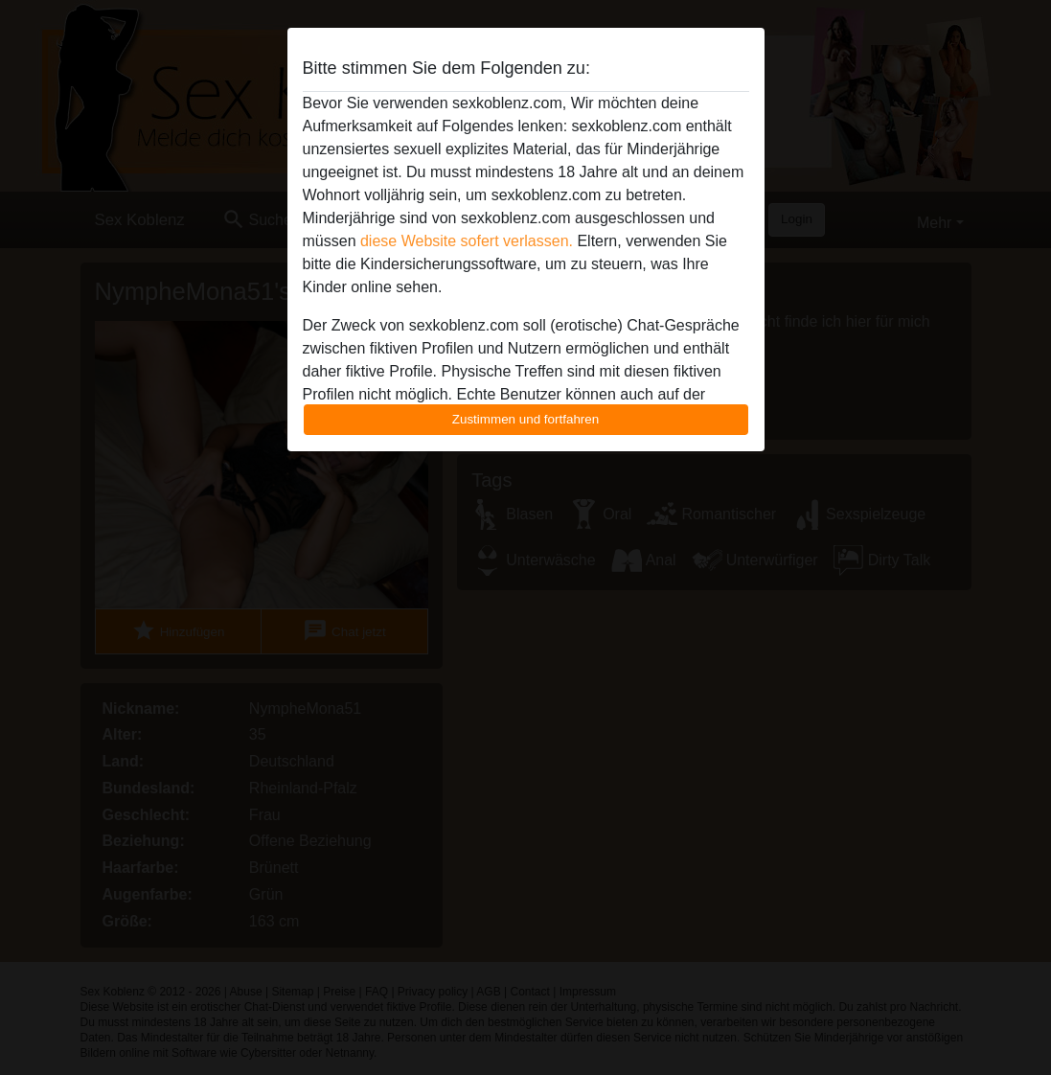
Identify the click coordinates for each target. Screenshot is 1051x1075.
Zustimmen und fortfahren (526, 419)
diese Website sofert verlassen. (466, 241)
